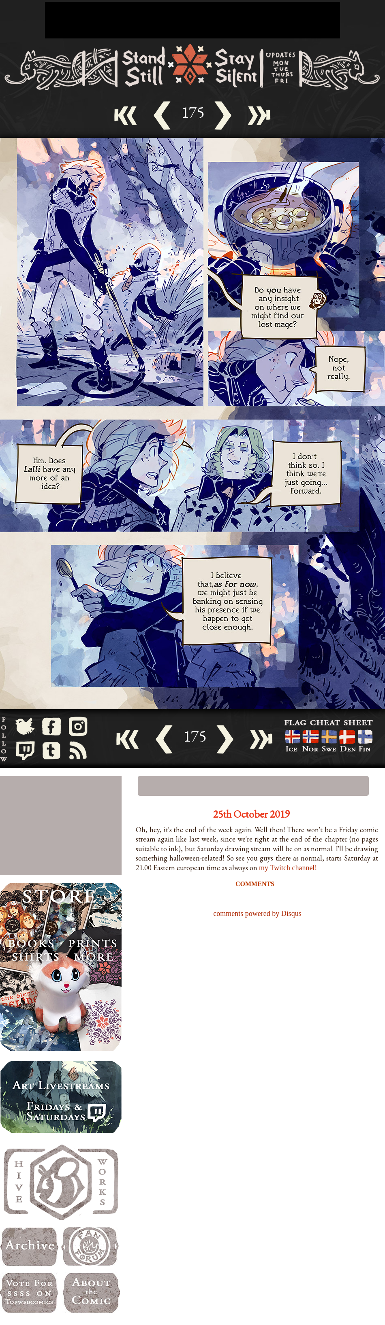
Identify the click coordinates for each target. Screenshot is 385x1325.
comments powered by (257, 913)
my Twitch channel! (288, 868)
